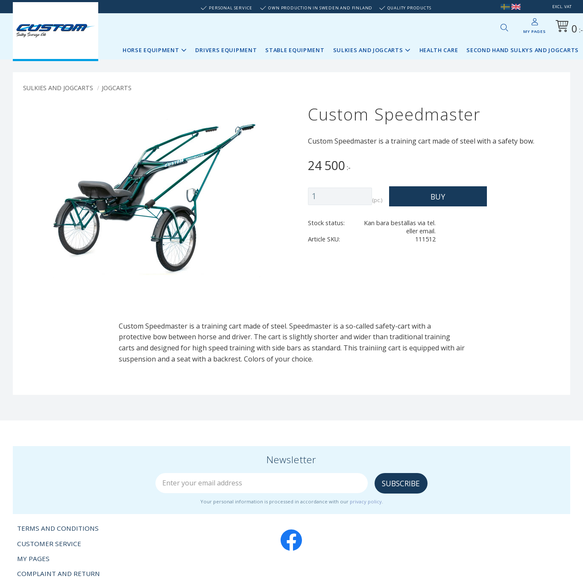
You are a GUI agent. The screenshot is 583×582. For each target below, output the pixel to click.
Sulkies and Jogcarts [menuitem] (368, 50)
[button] (504, 27)
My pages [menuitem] (534, 31)
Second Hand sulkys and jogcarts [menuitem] (522, 50)
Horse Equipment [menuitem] (151, 50)
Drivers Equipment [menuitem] (226, 50)
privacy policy (366, 501)
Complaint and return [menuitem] (58, 573)
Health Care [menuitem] (438, 50)
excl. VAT (561, 6)
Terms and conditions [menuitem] (58, 528)
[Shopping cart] (567, 27)
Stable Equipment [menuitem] (294, 50)
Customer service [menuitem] (49, 543)
